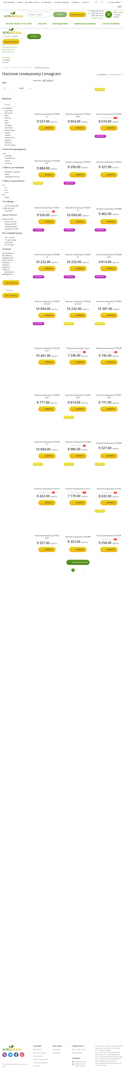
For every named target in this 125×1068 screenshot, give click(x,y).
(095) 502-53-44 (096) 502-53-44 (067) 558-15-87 (9, 49)
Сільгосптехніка (111, 23)
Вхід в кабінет (114, 2)
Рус (96, 2)
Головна (5, 68)
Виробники (57, 1053)
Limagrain (48, 80)
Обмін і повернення (40, 1059)
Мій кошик (118, 12)
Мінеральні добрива (85, 23)
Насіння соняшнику (25, 68)
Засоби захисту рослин (18, 23)
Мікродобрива (60, 23)
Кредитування (77, 14)
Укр (119, 6)
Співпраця (75, 2)
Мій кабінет (37, 1049)
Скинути (9, 290)
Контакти (85, 2)
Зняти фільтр (11, 282)
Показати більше (80, 562)
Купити (49, 128)
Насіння (42, 23)
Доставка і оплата (32, 2)
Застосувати (11, 295)
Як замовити (47, 2)
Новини (20, 2)
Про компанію (8, 2)
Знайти (60, 14)
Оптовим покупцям (61, 2)
